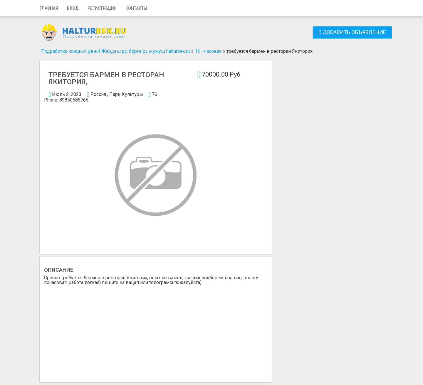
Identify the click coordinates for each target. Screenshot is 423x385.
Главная (49, 8)
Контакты (136, 8)
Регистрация (102, 8)
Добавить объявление (352, 32)
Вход (73, 8)
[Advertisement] (156, 329)
